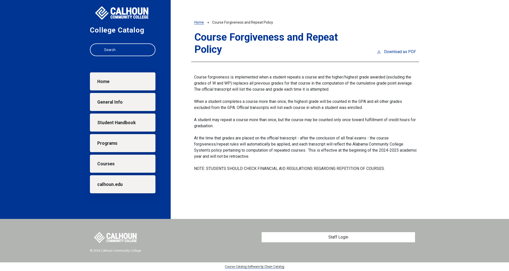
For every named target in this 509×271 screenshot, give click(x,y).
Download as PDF (396, 51)
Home (103, 81)
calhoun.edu (110, 184)
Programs (107, 143)
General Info (110, 102)
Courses (106, 163)
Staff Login (338, 237)
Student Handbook (116, 122)
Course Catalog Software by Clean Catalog (254, 266)
